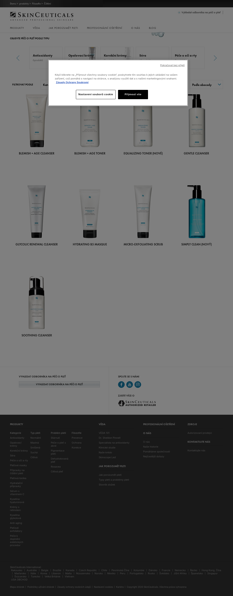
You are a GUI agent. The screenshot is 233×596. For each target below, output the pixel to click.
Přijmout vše (133, 94)
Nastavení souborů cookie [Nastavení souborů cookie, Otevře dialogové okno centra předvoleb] (95, 94)
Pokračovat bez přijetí (172, 65)
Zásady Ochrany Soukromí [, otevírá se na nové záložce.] (72, 82)
